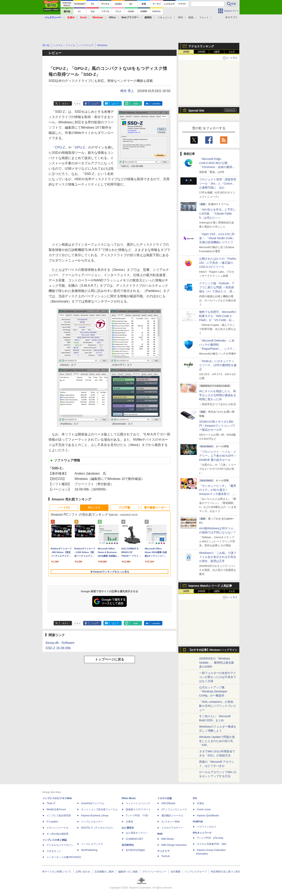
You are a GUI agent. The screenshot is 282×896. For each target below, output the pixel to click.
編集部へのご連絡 (128, 871)
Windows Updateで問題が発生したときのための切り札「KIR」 (217, 741)
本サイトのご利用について (56, 871)
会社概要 (175, 871)
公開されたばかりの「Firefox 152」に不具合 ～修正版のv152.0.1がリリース (217, 262)
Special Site (196, 110)
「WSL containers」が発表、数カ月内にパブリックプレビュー (217, 706)
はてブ (115, 103)
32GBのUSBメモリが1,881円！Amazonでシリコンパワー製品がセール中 (217, 425)
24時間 (201, 51)
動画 (191, 17)
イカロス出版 (164, 798)
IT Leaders (52, 821)
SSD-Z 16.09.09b (58, 648)
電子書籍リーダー (155, 507)
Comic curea (203, 809)
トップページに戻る (109, 659)
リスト (77, 103)
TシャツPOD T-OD (137, 815)
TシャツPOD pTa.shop (210, 837)
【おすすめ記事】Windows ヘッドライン (212, 650)
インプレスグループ (196, 871)
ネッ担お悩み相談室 (57, 833)
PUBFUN (198, 821)
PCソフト (94, 507)
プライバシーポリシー (154, 871)
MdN (160, 833)
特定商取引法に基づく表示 (225, 871)
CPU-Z (60, 147)
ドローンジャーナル (57, 827)
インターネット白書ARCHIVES (64, 857)
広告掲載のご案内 (104, 871)
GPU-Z (80, 147)
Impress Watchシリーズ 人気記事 (210, 585)
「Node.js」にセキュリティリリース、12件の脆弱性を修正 (217, 365)
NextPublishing (89, 850)
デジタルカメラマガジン (60, 845)
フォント (204, 17)
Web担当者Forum (56, 809)
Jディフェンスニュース (174, 809)
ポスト (65, 103)
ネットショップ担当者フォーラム (99, 809)
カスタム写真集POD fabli (211, 844)
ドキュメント (164, 17)
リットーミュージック (138, 803)
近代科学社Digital (135, 850)
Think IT (51, 803)
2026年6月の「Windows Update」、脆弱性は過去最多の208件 (216, 662)
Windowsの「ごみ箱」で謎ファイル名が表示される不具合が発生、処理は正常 (217, 557)
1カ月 (232, 51)
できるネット (54, 851)
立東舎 (129, 821)
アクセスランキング (201, 46)
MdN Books (167, 838)
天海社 (200, 803)
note (135, 103)
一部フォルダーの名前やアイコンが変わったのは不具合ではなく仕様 (217, 677)
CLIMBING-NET (134, 838)
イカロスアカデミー (172, 827)
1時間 (186, 51)
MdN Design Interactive (174, 845)
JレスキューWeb (170, 821)
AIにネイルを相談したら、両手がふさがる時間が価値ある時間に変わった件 (217, 395)
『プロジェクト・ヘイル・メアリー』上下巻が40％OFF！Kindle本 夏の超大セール (217, 455)
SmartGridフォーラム (92, 803)
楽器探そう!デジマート (138, 809)
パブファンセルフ (206, 826)
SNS (180, 17)
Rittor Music (129, 798)
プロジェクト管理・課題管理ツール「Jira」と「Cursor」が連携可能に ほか (217, 183)
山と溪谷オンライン (137, 832)
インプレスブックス (92, 844)
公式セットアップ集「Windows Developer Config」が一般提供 (213, 691)
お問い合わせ (83, 871)
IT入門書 (124, 507)
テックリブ (163, 851)
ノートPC (63, 507)
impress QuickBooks (208, 815)
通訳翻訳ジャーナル (172, 815)
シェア (95, 103)
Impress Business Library (94, 815)
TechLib (165, 856)
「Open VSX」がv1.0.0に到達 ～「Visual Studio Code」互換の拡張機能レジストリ (217, 238)
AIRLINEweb (168, 803)
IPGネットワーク (202, 832)
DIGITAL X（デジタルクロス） (98, 827)
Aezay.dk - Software (60, 642)
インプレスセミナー (92, 821)
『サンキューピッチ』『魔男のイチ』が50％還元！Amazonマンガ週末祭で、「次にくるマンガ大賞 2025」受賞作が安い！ (217, 494)
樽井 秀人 (127, 91)
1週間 (217, 51)
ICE (195, 798)
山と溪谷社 (128, 827)
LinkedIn (156, 103)
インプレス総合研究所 (59, 815)
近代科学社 (128, 845)
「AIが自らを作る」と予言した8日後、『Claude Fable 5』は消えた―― (217, 213)
